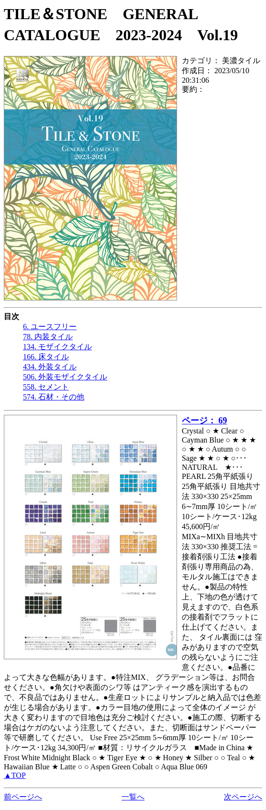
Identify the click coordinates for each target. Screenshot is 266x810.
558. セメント (46, 387)
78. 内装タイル (48, 337)
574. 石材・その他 (53, 397)
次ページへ (243, 797)
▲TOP (15, 775)
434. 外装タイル (50, 367)
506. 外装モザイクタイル (65, 377)
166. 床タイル (46, 357)
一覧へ (133, 797)
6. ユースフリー (50, 326)
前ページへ (23, 797)
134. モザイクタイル (57, 347)
